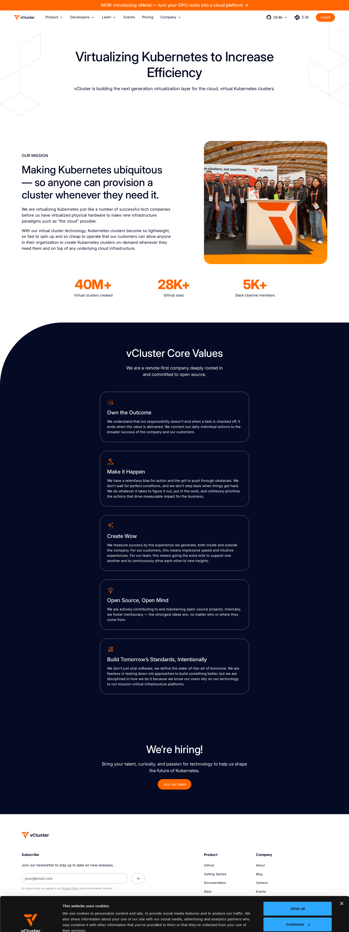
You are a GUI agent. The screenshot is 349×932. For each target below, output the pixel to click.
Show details (74, 923)
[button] (54, 17)
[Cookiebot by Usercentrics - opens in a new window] (31, 922)
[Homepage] (35, 835)
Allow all (297, 876)
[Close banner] (341, 871)
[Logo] (24, 17)
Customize (298, 892)
